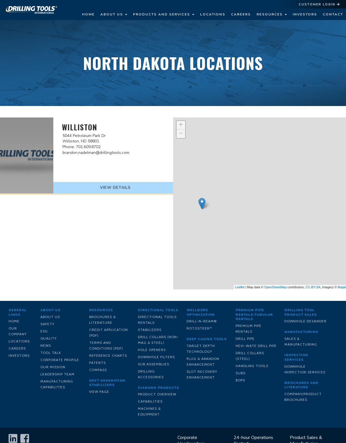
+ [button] (181, 125)
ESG (44, 331)
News (45, 345)
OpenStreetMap (275, 287)
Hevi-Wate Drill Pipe (256, 346)
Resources (272, 14)
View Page (99, 391)
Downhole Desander (305, 321)
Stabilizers (149, 330)
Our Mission (52, 367)
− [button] (181, 134)
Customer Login (319, 4)
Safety (47, 324)
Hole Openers (152, 350)
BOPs (240, 380)
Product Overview (157, 394)
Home (88, 14)
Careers (241, 14)
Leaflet (240, 287)
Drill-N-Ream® (202, 321)
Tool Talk (50, 352)
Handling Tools (252, 366)
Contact (333, 14)
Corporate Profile (59, 360)
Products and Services (163, 14)
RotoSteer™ (199, 328)
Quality (48, 338)
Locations (212, 14)
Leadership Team (57, 374)
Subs (240, 373)
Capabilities (150, 401)
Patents (97, 362)
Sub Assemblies (153, 364)
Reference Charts (108, 355)
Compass (98, 370)
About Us (113, 14)
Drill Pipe (245, 338)
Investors (305, 14)
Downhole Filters (156, 357)
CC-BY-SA (313, 287)
